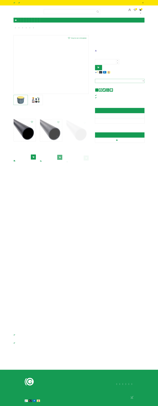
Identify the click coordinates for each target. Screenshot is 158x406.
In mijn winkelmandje (98, 67)
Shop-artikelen (35, 20)
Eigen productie (19, 20)
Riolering (22, 20)
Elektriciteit (33, 20)
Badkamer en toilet (41, 20)
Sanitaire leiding (27, 20)
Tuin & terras (25, 20)
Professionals (143, 3)
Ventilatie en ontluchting (30, 20)
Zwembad (38, 20)
